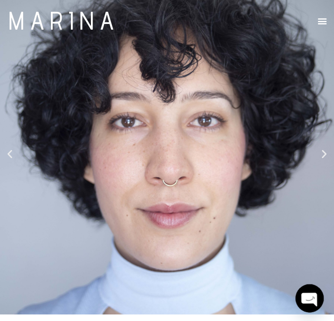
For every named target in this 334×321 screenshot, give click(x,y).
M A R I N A (61, 20)
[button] (322, 21)
